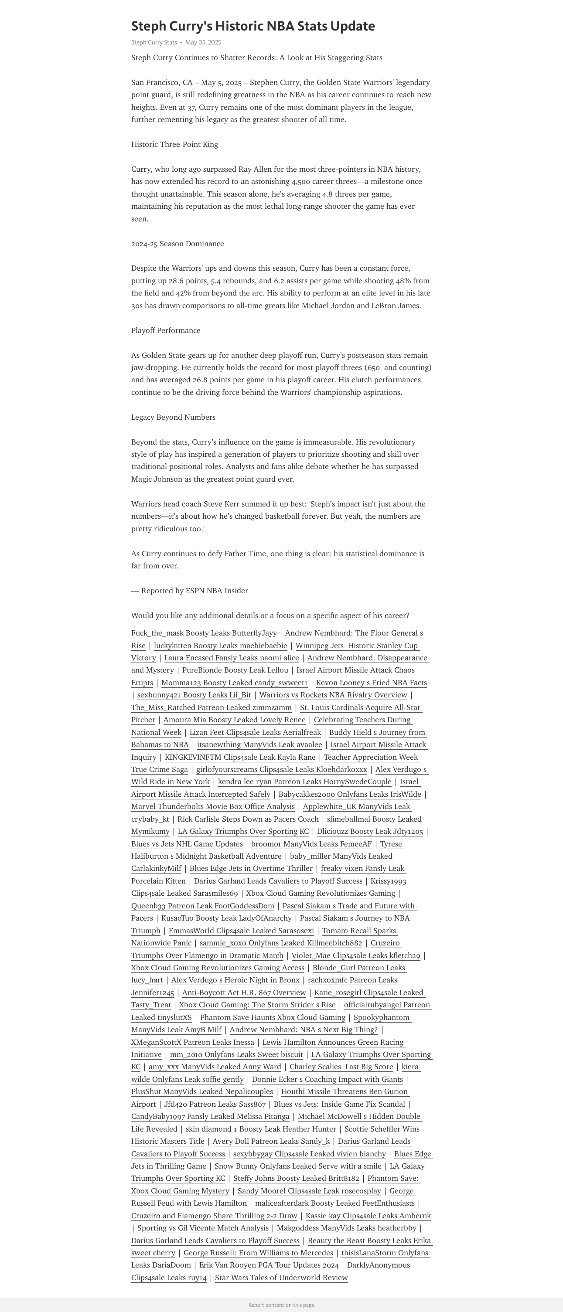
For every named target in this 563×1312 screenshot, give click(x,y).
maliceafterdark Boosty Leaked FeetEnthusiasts (335, 1203)
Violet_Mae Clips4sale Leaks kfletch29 (356, 955)
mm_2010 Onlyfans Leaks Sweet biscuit (236, 1054)
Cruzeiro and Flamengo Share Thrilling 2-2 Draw (214, 1215)
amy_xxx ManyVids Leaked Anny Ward (215, 1066)
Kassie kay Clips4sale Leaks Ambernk (368, 1215)
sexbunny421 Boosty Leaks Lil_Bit (194, 695)
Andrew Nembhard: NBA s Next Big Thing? (304, 1029)
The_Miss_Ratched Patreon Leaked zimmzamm (211, 707)
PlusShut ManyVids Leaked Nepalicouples (202, 1091)
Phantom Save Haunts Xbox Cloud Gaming (272, 1017)
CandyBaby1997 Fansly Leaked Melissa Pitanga (210, 1116)
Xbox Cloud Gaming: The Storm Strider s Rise (257, 1004)
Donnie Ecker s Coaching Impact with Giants (327, 1079)
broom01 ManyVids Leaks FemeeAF (311, 844)
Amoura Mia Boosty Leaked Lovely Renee (235, 719)
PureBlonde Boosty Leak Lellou (235, 670)
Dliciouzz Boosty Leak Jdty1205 (370, 831)
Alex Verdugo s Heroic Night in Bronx (235, 980)
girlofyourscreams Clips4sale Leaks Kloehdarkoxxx (281, 769)
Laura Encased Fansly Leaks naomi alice (231, 658)
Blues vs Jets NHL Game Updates (187, 844)
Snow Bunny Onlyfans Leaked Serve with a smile (298, 1166)
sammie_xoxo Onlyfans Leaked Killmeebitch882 (281, 943)
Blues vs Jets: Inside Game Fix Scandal (339, 1104)
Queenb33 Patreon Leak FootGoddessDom (202, 906)
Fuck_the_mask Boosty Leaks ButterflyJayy (204, 633)
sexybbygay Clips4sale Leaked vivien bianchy (309, 1154)
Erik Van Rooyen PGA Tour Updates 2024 (269, 1265)
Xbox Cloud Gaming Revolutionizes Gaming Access (217, 967)
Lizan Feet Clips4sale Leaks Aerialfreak (255, 732)
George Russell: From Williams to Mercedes (258, 1253)
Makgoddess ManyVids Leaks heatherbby (346, 1228)
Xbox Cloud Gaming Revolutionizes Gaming (320, 893)
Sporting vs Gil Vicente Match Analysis (203, 1228)
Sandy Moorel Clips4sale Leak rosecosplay (309, 1191)
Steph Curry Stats (154, 42)
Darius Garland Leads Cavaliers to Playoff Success (278, 881)
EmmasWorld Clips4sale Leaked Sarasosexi (241, 930)
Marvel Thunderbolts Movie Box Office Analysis (213, 806)
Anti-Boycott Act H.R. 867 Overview (244, 992)
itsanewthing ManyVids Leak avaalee (259, 744)
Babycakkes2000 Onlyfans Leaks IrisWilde (350, 794)
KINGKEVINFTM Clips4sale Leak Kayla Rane (240, 757)
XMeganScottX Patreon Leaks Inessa (192, 1042)
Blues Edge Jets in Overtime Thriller (251, 868)
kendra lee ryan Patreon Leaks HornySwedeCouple (305, 781)
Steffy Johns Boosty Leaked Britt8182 (296, 1178)
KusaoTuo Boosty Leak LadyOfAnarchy (226, 918)
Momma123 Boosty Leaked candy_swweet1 (234, 682)
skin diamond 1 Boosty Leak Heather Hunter (261, 1129)
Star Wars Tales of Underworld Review (281, 1277)
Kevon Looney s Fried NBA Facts (371, 682)
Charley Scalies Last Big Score (341, 1066)
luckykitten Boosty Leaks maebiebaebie (220, 645)
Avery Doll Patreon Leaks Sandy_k (271, 1141)
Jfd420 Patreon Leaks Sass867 (215, 1104)
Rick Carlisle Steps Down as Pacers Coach (248, 819)
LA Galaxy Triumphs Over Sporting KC (243, 831)
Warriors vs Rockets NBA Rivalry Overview (333, 695)
